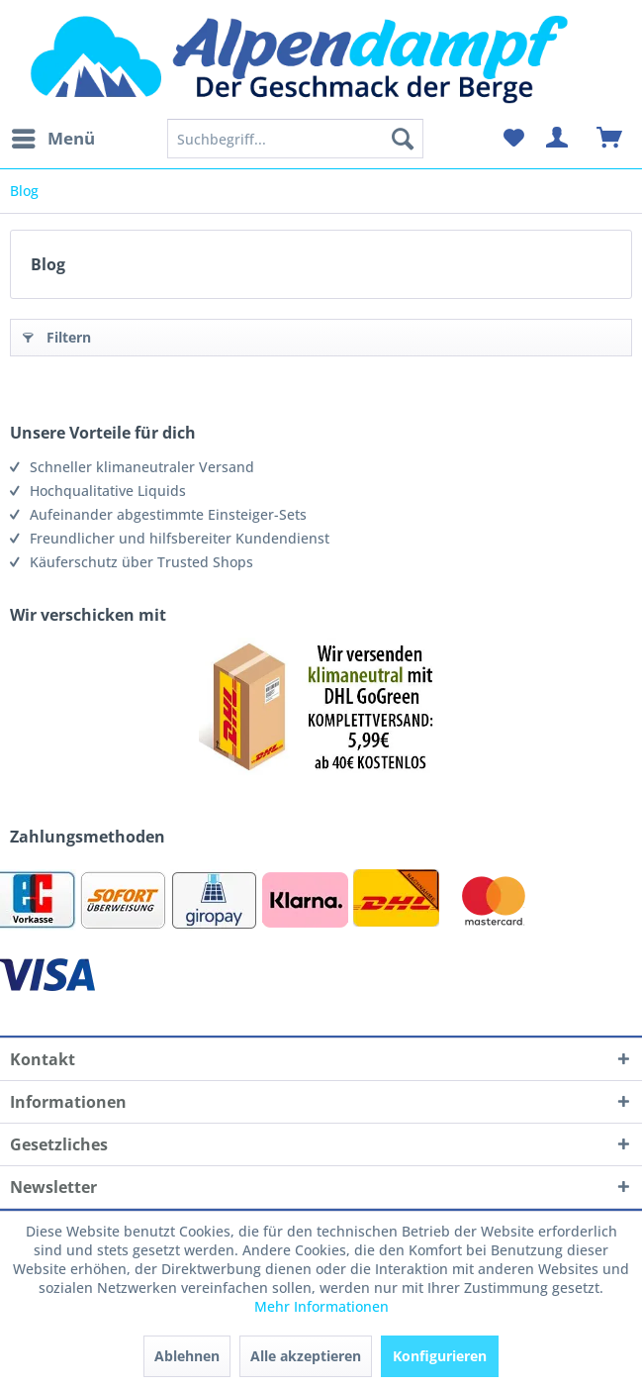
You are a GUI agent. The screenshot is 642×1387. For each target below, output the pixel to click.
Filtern (57, 334)
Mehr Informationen (321, 1306)
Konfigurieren (440, 1355)
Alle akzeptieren (305, 1355)
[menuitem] (52, 138)
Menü (53, 136)
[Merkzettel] (513, 138)
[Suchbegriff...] (295, 138)
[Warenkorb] (610, 138)
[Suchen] (402, 138)
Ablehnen (187, 1355)
